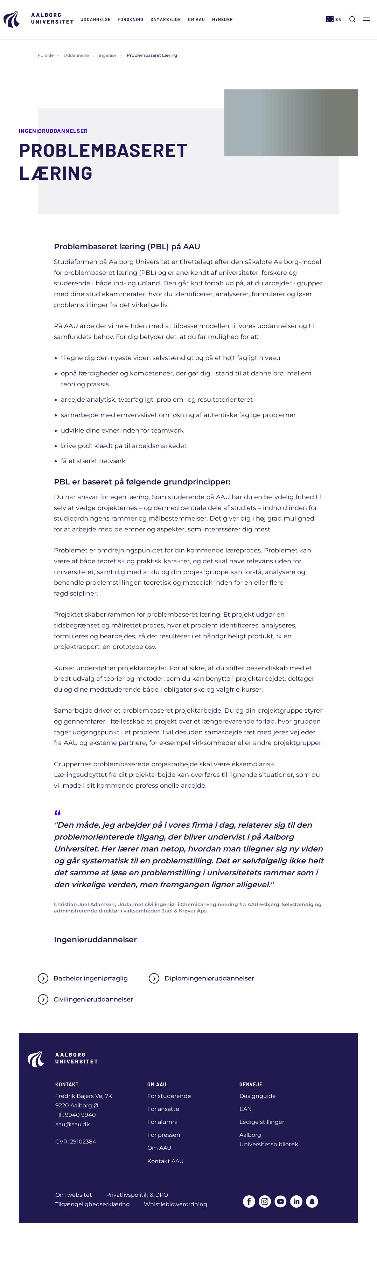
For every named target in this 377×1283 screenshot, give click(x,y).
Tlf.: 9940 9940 (75, 1115)
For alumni (162, 1122)
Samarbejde (166, 19)
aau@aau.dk (72, 1124)
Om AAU (196, 19)
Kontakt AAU (165, 1161)
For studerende (169, 1096)
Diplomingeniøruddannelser (201, 978)
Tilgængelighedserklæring (92, 1204)
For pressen (163, 1135)
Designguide (257, 1096)
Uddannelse (96, 19)
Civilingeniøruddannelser (85, 999)
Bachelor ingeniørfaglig (83, 978)
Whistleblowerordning (175, 1204)
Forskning (131, 19)
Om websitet (73, 1195)
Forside (46, 55)
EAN (245, 1109)
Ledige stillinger (261, 1122)
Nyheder (222, 19)
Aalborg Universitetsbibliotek (268, 1140)
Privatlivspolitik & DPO (137, 1195)
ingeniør (108, 55)
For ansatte (163, 1109)
